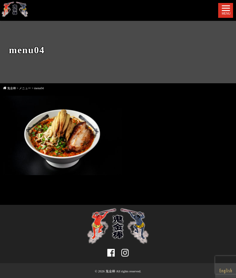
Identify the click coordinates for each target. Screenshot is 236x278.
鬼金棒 (110, 271)
